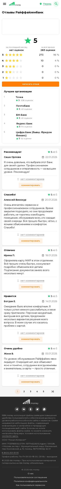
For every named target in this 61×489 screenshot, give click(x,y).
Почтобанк (23, 105)
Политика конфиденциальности (30, 481)
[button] (4, 3)
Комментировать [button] (30, 185)
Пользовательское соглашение (30, 477)
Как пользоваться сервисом (30, 485)
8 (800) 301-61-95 (10, 452)
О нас (31, 473)
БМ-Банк (21, 114)
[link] (30, 27)
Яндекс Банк (24, 123)
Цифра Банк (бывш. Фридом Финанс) (34, 134)
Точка (19, 97)
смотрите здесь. (10, 436)
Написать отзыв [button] (30, 84)
